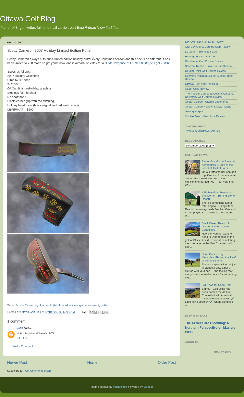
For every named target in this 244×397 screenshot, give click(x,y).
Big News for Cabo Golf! (216, 284)
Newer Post (17, 362)
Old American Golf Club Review (204, 41)
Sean (19, 327)
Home (92, 362)
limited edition (68, 305)
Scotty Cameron (26, 305)
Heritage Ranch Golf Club (200, 56)
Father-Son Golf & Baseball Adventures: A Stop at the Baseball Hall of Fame (218, 164)
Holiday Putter (48, 305)
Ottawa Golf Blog (27, 19)
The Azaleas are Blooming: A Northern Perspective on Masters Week (210, 327)
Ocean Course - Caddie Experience (206, 101)
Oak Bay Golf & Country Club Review (208, 46)
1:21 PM (21, 338)
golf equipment (89, 305)
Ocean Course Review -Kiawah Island (208, 106)
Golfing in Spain (194, 111)
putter (105, 305)
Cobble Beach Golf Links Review (205, 116)
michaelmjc (120, 386)
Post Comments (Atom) (38, 370)
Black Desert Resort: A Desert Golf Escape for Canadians (216, 226)
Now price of (137, 63)
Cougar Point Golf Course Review (205, 70)
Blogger (148, 386)
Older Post (167, 362)
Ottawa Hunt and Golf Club (201, 83)
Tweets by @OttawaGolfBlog (202, 130)
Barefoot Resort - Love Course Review (208, 66)
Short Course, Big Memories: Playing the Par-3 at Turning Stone (219, 257)
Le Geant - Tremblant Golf (201, 51)
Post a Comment (22, 346)
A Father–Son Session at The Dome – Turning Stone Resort (218, 195)
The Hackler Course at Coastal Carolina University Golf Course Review (209, 95)
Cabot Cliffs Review (197, 88)
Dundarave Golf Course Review (204, 61)
